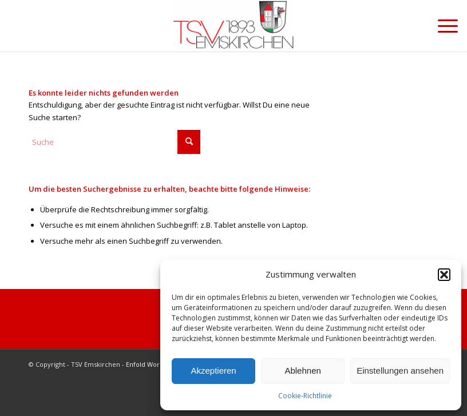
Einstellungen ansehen (400, 370)
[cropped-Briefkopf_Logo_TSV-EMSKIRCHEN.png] (233, 25)
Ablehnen (302, 370)
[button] (444, 274)
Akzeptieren (213, 370)
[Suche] (114, 142)
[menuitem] (442, 25)
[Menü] (442, 25)
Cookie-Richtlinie (305, 396)
